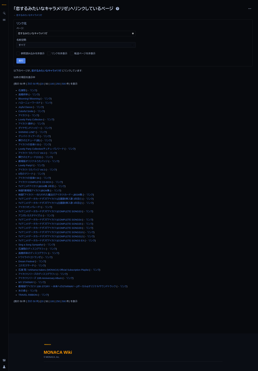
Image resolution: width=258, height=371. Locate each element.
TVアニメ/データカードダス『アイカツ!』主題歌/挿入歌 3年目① (50, 199)
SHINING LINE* (26, 132)
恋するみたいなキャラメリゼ (29, 15)
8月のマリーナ (25, 174)
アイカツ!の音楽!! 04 (28, 178)
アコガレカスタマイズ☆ (30, 215)
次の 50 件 (33, 83)
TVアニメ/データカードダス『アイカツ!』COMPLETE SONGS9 (50, 228)
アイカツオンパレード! (29, 207)
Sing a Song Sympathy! (30, 244)
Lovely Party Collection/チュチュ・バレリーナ (41, 149)
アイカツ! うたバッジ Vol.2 (31, 153)
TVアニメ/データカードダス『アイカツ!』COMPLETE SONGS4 (50, 219)
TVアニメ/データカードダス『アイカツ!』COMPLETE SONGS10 (50, 232)
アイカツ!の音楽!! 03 (28, 144)
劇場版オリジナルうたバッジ (33, 161)
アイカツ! (22, 115)
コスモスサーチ (26, 265)
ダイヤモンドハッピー (29, 128)
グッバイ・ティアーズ (28, 136)
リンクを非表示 (59, 53)
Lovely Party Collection (30, 119)
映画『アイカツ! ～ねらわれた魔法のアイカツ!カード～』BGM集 (50, 194)
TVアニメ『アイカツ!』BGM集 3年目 (36, 186)
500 (64, 83)
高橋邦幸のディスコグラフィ (33, 253)
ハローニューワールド (29, 102)
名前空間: (21, 40)
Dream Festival (26, 261)
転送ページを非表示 (84, 53)
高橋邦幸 (23, 94)
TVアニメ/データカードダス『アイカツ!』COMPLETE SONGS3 (50, 211)
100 (52, 83)
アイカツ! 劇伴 (25, 123)
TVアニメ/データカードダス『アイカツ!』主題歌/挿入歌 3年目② (50, 203)
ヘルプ (117, 8)
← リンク (31, 90)
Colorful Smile (25, 111)
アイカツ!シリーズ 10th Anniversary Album (40, 278)
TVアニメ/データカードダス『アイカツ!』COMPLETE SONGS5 (50, 224)
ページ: (20, 28)
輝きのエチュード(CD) (29, 157)
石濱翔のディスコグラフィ (31, 248)
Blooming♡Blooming (29, 98)
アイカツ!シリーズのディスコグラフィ (37, 274)
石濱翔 (21, 90)
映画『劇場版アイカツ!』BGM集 (33, 190)
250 (58, 83)
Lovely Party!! (25, 165)
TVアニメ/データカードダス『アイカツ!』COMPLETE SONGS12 (50, 236)
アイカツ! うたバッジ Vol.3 (31, 169)
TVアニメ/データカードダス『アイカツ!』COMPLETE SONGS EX (51, 240)
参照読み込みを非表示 (33, 53)
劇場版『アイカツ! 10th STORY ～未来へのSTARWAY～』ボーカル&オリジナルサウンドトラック (67, 286)
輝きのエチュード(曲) (29, 140)
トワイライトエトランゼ (29, 257)
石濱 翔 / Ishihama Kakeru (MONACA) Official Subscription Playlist (53, 270)
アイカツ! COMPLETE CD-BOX (34, 182)
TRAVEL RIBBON (27, 295)
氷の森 (21, 290)
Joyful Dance (25, 107)
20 (42, 83)
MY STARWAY (26, 282)
